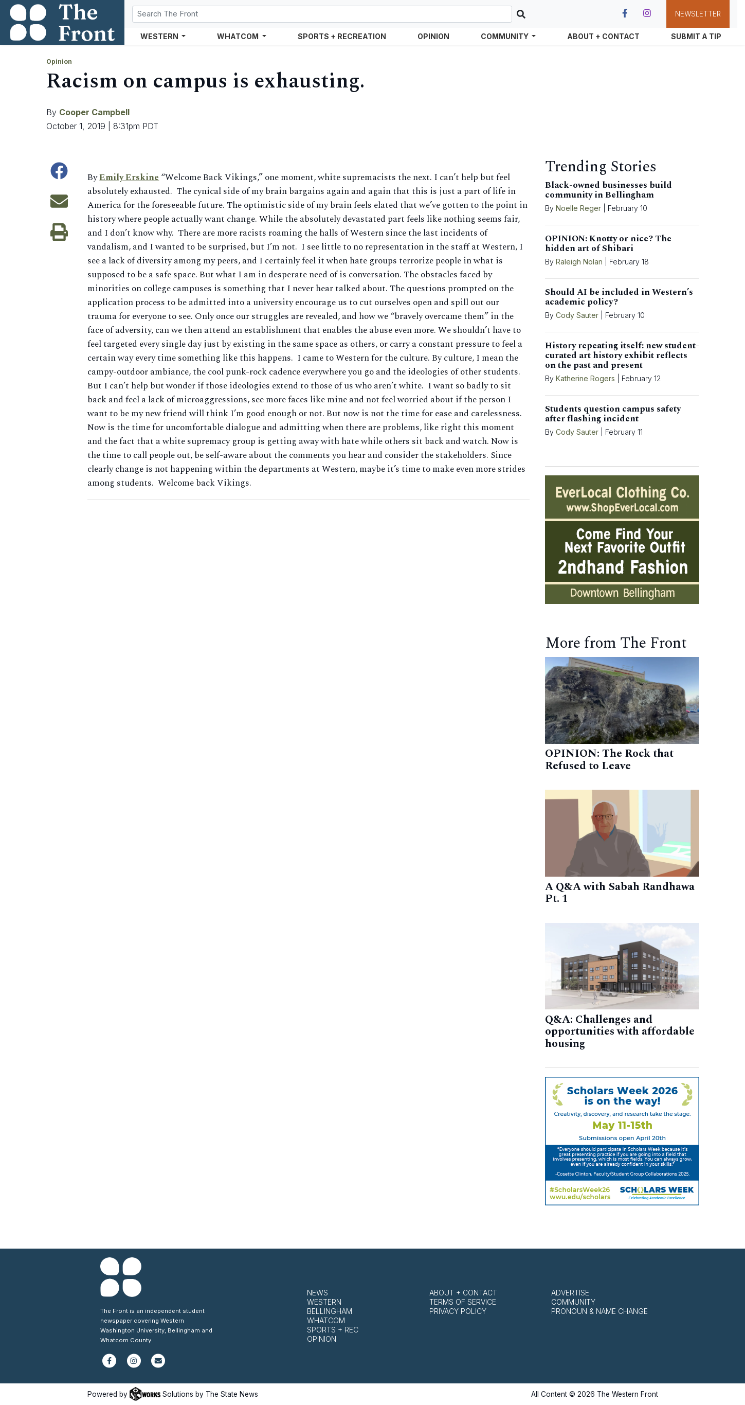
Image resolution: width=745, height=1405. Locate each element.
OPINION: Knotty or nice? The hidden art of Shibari (608, 243)
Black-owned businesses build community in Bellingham (608, 190)
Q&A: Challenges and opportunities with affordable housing (620, 1031)
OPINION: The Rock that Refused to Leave (609, 759)
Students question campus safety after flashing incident (613, 413)
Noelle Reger (578, 208)
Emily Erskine (129, 177)
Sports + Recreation (342, 36)
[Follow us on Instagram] (647, 13)
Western (324, 1301)
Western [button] (160, 36)
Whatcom (326, 1320)
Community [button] (505, 36)
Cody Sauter (577, 315)
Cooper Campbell (94, 112)
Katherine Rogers (585, 378)
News (317, 1292)
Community (573, 1301)
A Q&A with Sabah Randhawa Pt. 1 (620, 893)
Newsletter (698, 14)
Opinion (433, 36)
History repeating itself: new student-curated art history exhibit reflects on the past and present (622, 355)
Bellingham (329, 1311)
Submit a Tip (696, 36)
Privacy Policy (457, 1311)
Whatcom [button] (238, 36)
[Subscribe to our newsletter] (158, 1365)
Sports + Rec (332, 1329)
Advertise (570, 1292)
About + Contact (603, 36)
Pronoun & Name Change (599, 1311)
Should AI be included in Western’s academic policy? (619, 297)
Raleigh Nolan (579, 261)
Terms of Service (462, 1301)
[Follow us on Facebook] (625, 13)
